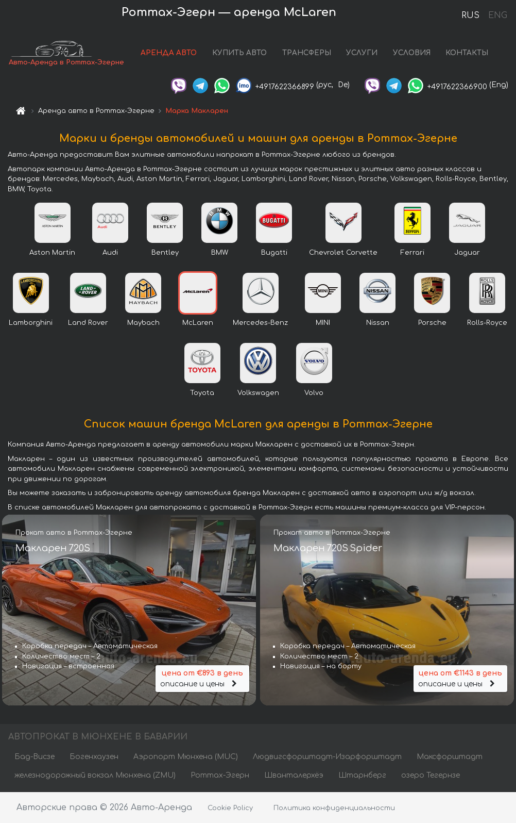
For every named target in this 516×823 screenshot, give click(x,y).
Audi (110, 252)
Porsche (432, 322)
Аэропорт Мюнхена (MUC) (185, 757)
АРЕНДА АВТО (169, 53)
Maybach (143, 322)
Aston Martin (52, 252)
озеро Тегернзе (430, 775)
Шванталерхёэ (293, 775)
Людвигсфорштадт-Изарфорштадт (327, 757)
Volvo (313, 393)
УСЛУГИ (361, 53)
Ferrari (412, 252)
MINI (323, 322)
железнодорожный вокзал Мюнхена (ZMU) (95, 775)
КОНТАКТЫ (466, 53)
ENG (497, 15)
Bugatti (274, 252)
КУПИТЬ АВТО (239, 53)
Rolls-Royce (487, 322)
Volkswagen (258, 393)
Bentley (165, 252)
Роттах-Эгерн (220, 775)
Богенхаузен (94, 757)
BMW (219, 252)
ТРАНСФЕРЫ (306, 53)
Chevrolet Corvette (343, 252)
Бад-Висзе (34, 757)
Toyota (202, 393)
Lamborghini (31, 322)
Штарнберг (362, 775)
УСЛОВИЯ (412, 53)
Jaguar (467, 252)
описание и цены (202, 678)
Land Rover (88, 322)
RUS (470, 15)
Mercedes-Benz (260, 322)
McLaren (197, 322)
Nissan (377, 322)
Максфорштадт (450, 757)
